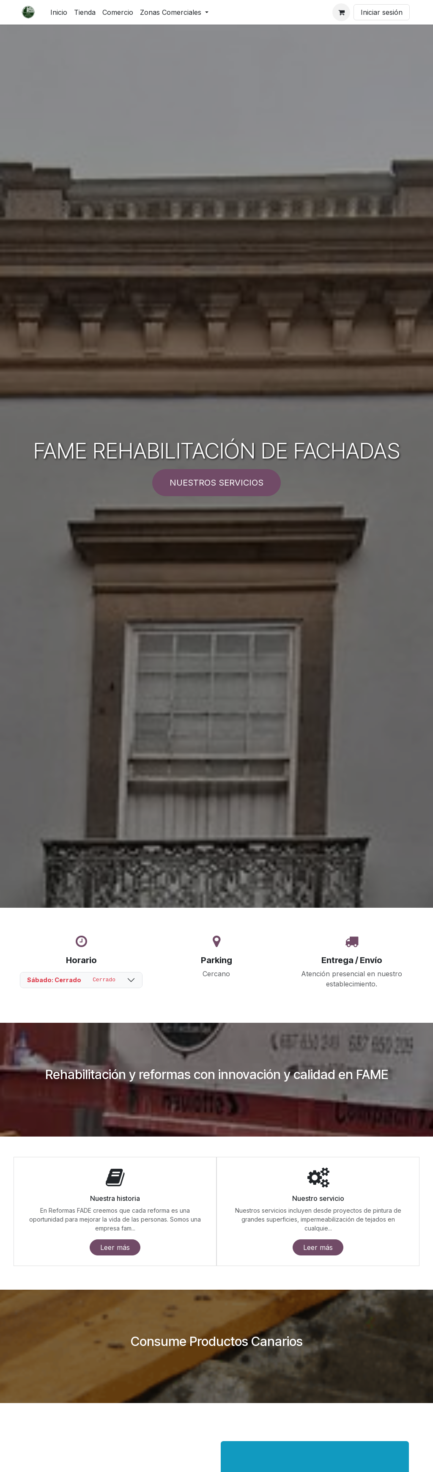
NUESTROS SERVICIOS (216, 483)
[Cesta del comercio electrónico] (341, 12)
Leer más (115, 1247)
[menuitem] (59, 12)
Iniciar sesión (382, 12)
